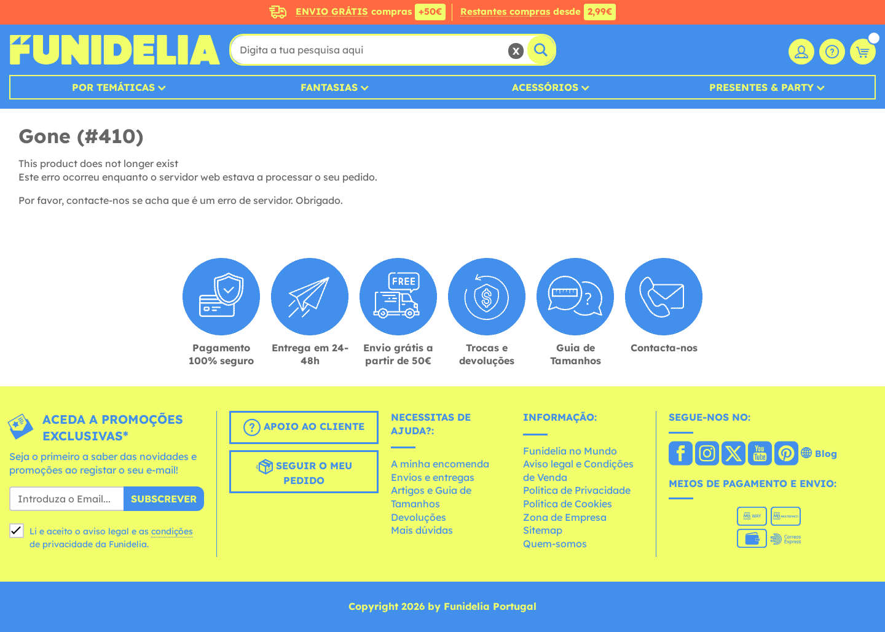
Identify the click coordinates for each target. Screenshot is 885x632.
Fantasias (329, 87)
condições (172, 531)
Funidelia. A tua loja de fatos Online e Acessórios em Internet (114, 49)
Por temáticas (113, 87)
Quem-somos (555, 543)
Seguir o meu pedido (304, 472)
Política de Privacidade (577, 490)
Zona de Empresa (565, 517)
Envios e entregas (432, 477)
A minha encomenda (440, 464)
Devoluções (418, 517)
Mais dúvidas (422, 530)
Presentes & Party (761, 87)
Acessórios (545, 87)
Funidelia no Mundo (570, 451)
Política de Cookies (567, 503)
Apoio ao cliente (303, 427)
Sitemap (542, 530)
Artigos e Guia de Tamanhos (431, 497)
